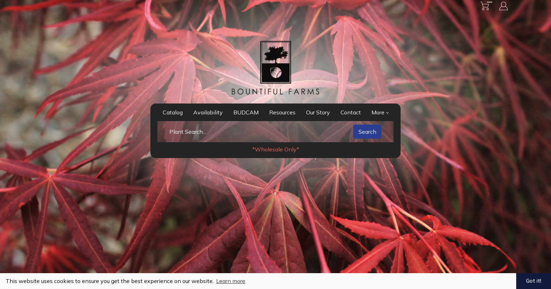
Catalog (173, 112)
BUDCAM (246, 112)
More (380, 112)
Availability (208, 112)
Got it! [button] (533, 281)
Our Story (318, 112)
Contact (351, 112)
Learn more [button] (230, 280)
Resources (282, 112)
